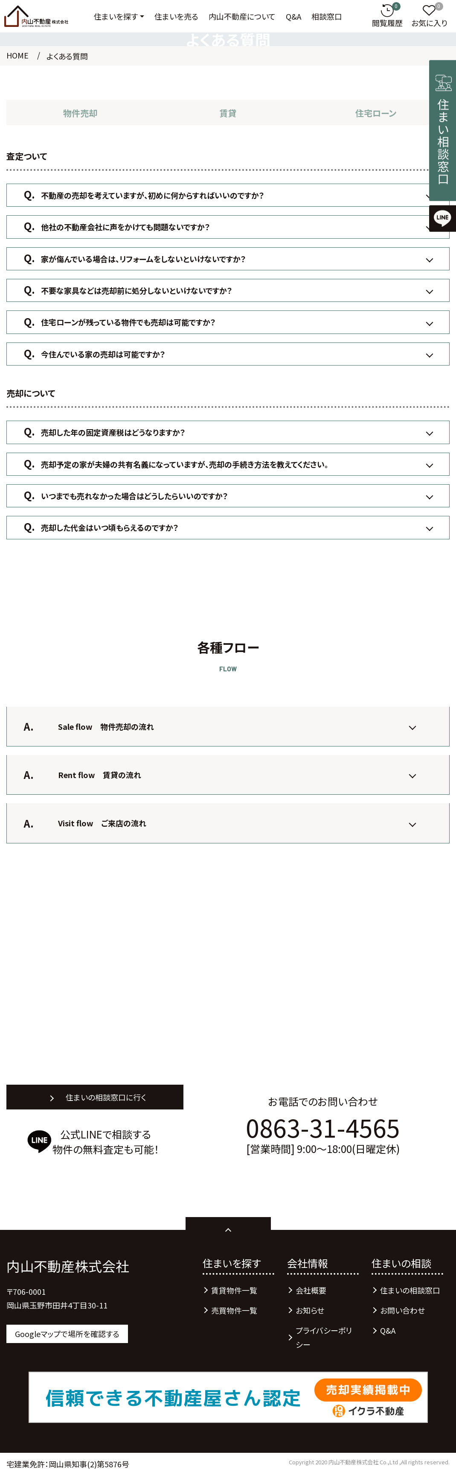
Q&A (293, 16)
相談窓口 (326, 16)
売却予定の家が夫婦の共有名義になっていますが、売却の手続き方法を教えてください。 (184, 464)
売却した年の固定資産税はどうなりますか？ (113, 432)
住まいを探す (116, 16)
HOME (17, 55)
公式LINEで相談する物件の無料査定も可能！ (105, 1141)
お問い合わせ (402, 1310)
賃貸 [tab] (227, 113)
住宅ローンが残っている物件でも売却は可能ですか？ (128, 322)
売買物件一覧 (234, 1310)
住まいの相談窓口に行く (106, 1097)
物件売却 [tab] (80, 113)
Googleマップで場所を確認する (67, 1333)
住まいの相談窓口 (410, 1290)
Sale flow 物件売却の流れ (106, 726)
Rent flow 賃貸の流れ (99, 774)
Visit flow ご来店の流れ (102, 822)
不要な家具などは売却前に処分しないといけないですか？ (136, 290)
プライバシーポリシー (324, 1337)
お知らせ (310, 1310)
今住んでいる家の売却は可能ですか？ (103, 354)
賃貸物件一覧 (234, 1290)
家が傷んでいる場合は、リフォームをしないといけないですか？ (143, 258)
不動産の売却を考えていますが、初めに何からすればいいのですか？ (152, 195)
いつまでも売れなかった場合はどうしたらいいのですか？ (134, 495)
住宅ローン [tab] (375, 113)
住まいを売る (176, 16)
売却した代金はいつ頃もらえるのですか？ (110, 527)
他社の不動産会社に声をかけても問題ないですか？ (125, 226)
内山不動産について (242, 16)
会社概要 (311, 1290)
